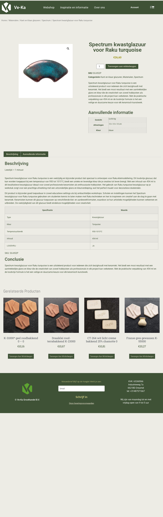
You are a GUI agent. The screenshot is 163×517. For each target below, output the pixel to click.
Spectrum (46, 20)
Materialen (13, 20)
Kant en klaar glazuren (30, 20)
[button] (50, 7)
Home (4, 20)
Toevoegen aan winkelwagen (122, 66)
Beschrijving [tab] (12, 154)
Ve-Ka (20, 7)
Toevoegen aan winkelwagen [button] (20, 356)
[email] (81, 388)
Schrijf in (81, 397)
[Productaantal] (100, 66)
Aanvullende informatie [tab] (34, 154)
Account (135, 7)
